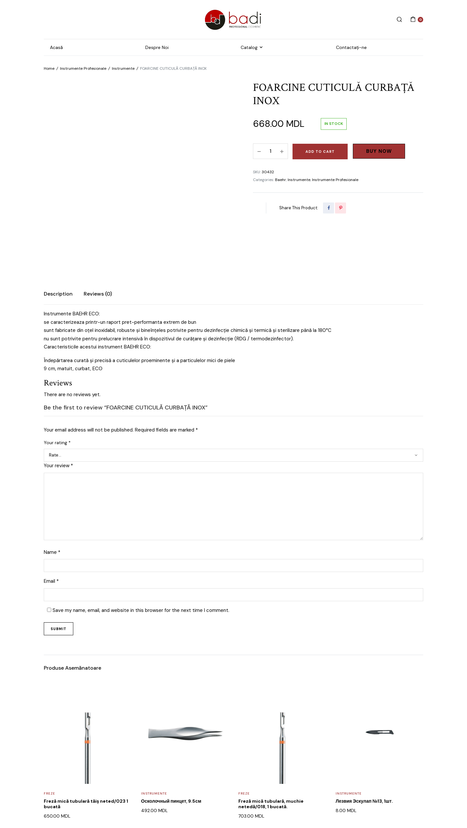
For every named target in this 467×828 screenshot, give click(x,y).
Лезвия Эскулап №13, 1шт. (364, 742)
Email (51, 522)
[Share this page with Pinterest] (340, 207)
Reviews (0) (98, 235)
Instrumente (123, 68)
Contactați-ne (351, 47)
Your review (58, 407)
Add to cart (320, 151)
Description (58, 235)
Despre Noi (157, 47)
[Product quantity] (270, 151)
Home (49, 68)
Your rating (57, 384)
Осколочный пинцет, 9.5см (171, 742)
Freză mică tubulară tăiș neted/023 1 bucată (86, 745)
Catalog (249, 47)
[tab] (58, 235)
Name (52, 493)
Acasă (56, 47)
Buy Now (379, 151)
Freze (49, 735)
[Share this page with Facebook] (328, 207)
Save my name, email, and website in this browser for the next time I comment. (141, 551)
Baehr (280, 179)
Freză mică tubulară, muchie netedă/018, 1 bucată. (271, 745)
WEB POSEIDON (192, 804)
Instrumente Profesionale (83, 68)
